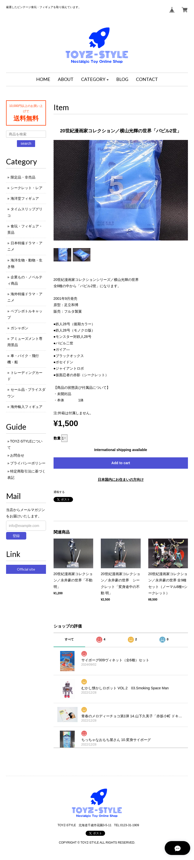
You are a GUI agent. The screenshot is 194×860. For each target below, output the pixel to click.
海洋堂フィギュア (25, 198)
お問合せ (17, 455)
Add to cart (120, 463)
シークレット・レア (26, 188)
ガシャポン (19, 328)
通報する (59, 491)
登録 (16, 536)
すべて (69, 639)
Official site (26, 569)
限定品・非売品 (23, 177)
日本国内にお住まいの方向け (121, 480)
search (26, 143)
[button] (95, 79)
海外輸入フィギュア (26, 407)
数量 (57, 438)
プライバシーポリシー (27, 463)
